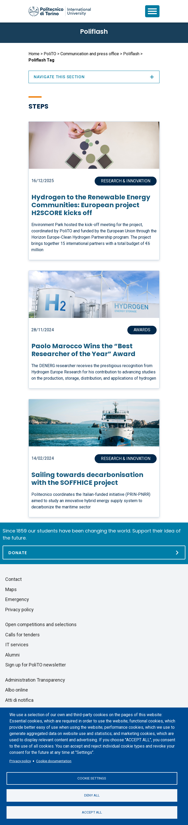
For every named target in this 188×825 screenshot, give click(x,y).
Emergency (17, 599)
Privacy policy (20, 761)
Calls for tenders (22, 634)
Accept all (92, 812)
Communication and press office (89, 53)
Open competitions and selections (41, 624)
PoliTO (50, 53)
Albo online (16, 690)
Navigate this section (94, 77)
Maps (11, 589)
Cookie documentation (53, 761)
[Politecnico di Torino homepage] (60, 11)
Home (34, 53)
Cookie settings (91, 778)
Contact (13, 579)
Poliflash (94, 31)
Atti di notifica (19, 700)
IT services (17, 644)
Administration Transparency (35, 680)
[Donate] (94, 552)
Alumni (12, 655)
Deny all (92, 795)
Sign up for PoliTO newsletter (35, 664)
